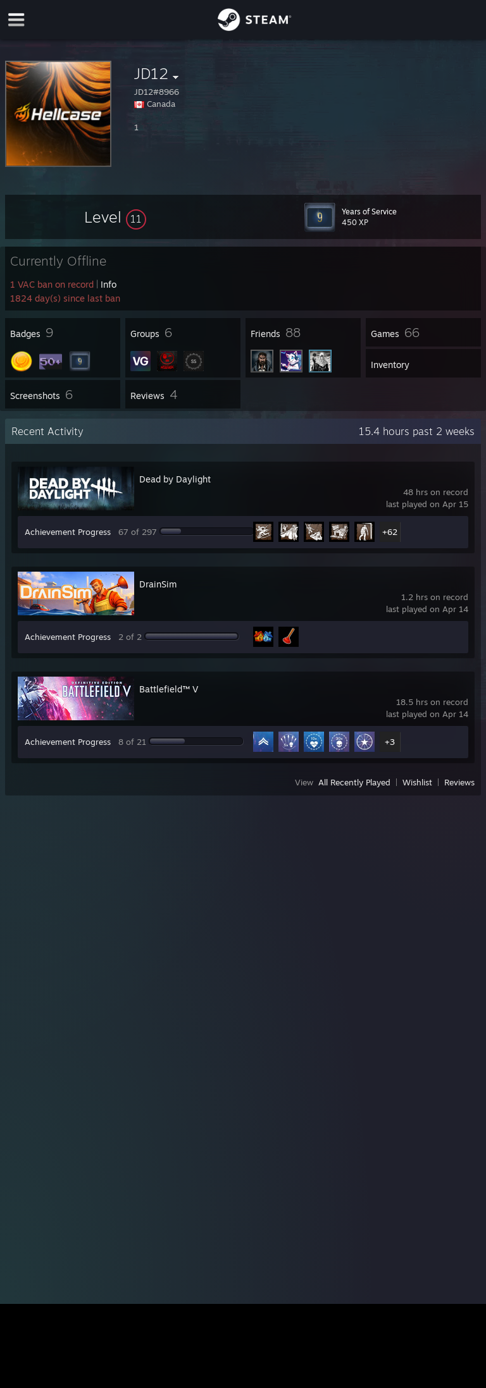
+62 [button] (389, 532)
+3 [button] (390, 742)
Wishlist (417, 782)
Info (108, 284)
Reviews (459, 782)
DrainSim (158, 584)
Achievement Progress (68, 532)
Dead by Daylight (175, 479)
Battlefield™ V (168, 689)
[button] (115, 217)
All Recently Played (354, 782)
